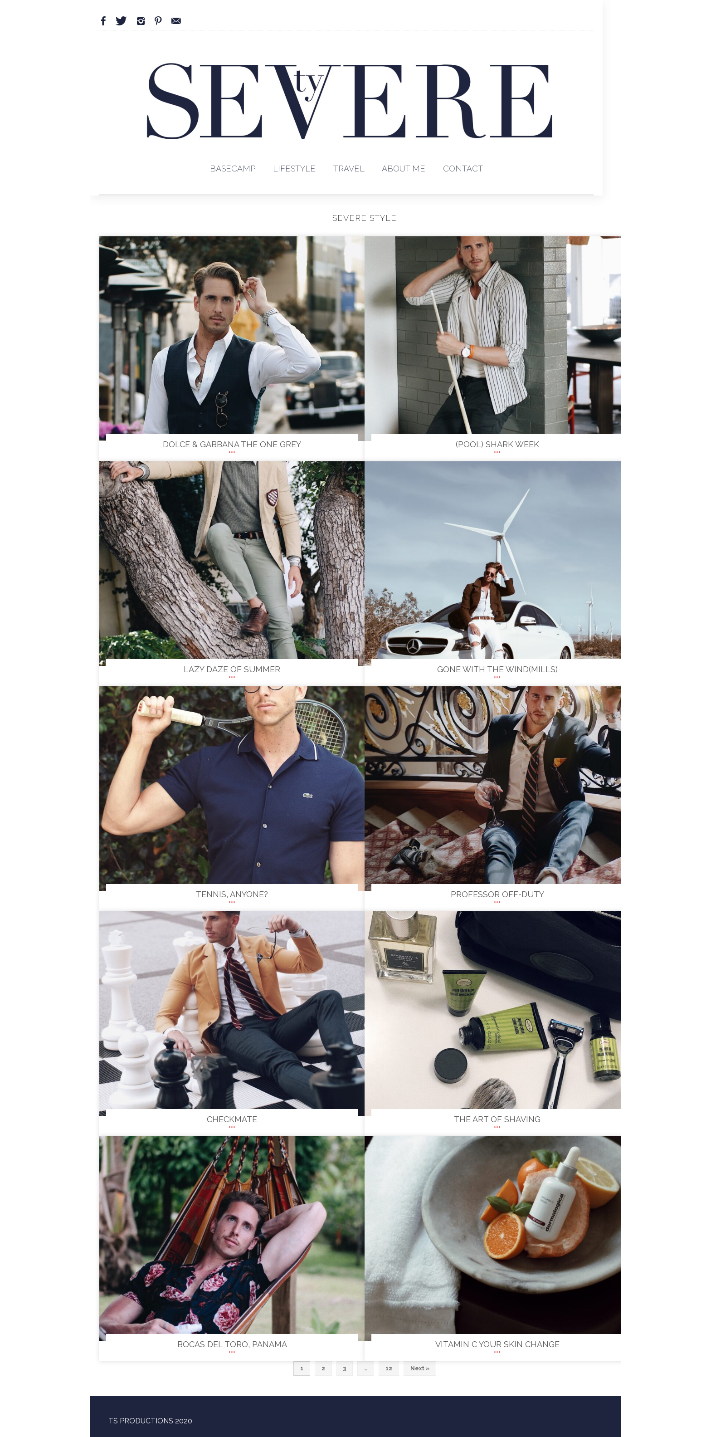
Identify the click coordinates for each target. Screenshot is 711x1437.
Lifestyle (294, 168)
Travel (349, 168)
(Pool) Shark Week (497, 444)
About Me (403, 168)
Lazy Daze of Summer (232, 669)
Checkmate (232, 1119)
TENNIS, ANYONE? (232, 894)
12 (388, 1368)
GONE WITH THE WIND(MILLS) (497, 669)
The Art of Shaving (497, 1119)
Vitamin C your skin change (497, 1344)
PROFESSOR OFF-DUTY (497, 894)
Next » (419, 1368)
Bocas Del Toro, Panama (232, 1344)
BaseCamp (232, 168)
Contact (463, 168)
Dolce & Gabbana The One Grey (232, 444)
